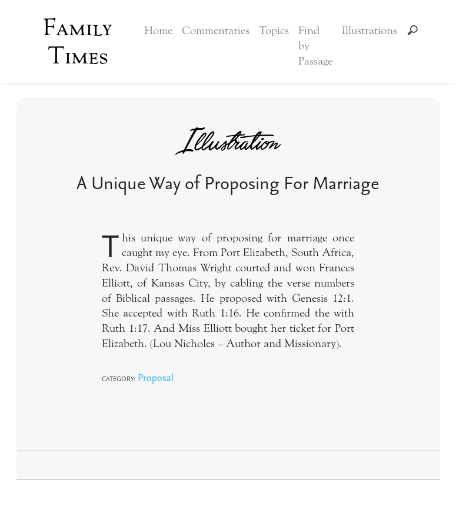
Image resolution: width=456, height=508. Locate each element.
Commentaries (215, 30)
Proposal (156, 377)
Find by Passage (315, 46)
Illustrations (369, 30)
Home (158, 30)
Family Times (77, 42)
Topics (274, 30)
